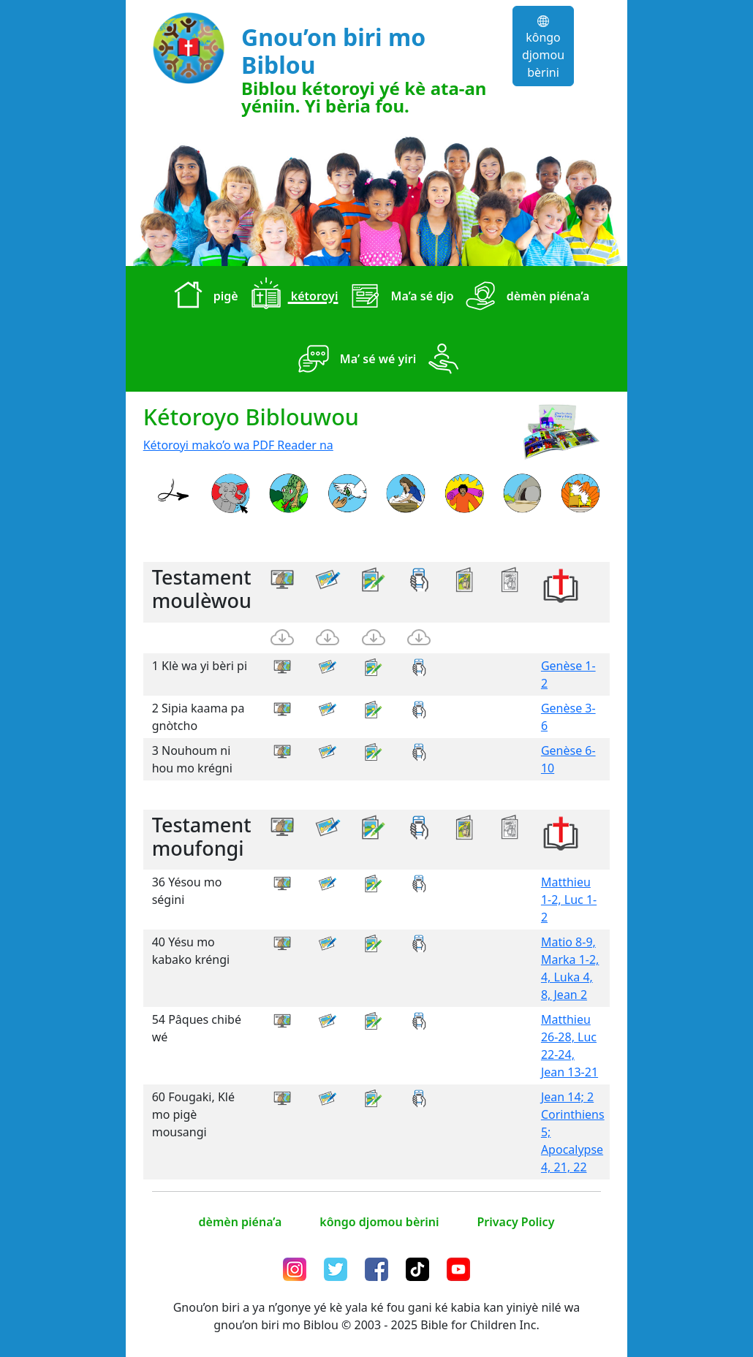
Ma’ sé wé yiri (355, 360)
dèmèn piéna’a (525, 297)
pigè (202, 297)
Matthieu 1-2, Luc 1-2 (569, 899)
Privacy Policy (515, 1222)
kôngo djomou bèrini (543, 47)
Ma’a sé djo (398, 297)
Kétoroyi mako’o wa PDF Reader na (238, 445)
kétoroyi (291, 297)
